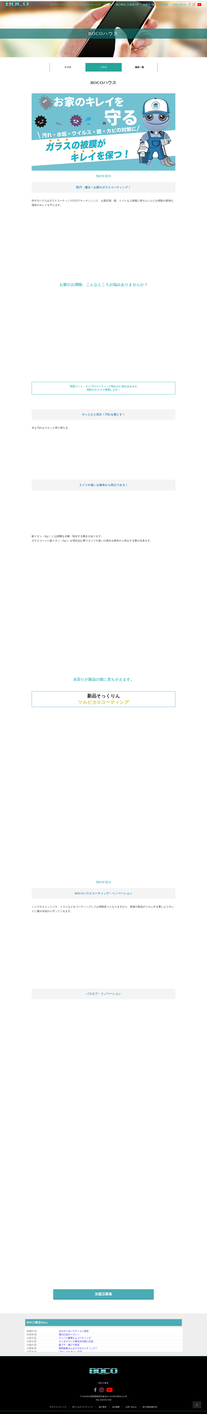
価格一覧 (139, 67)
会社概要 (163, 5)
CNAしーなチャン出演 (70, 1354)
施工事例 (102, 1410)
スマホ (67, 67)
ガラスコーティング (60, 5)
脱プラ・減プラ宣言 (69, 1347)
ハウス (103, 67)
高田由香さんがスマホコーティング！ (78, 1351)
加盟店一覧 (149, 5)
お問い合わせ (179, 5)
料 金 (108, 5)
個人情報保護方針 (150, 1410)
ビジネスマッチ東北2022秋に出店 (76, 1344)
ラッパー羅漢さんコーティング (75, 1341)
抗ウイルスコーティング (87, 5)
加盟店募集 (103, 1297)
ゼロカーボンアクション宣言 (74, 1334)
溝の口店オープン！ (69, 1337)
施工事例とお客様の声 (127, 5)
